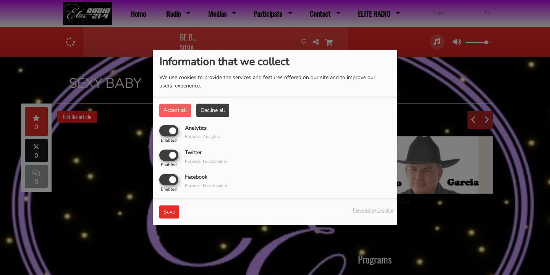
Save (169, 212)
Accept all (175, 110)
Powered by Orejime (373, 211)
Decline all (213, 110)
